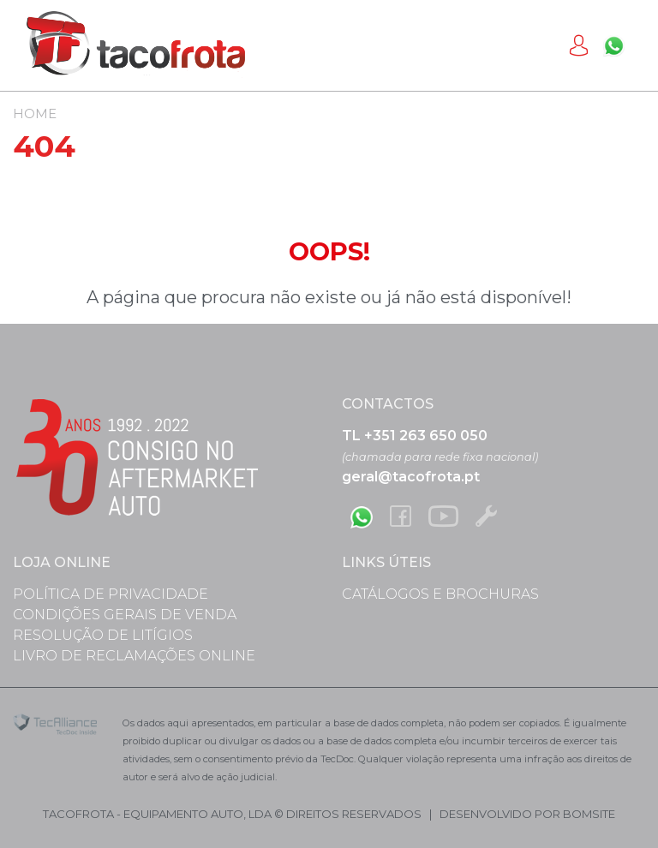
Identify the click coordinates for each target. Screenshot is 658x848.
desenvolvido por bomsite (527, 814)
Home (35, 113)
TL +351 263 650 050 (415, 435)
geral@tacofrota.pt (411, 477)
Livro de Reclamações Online (134, 656)
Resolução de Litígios (103, 635)
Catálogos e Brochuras (440, 594)
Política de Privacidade (110, 594)
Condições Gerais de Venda (124, 614)
